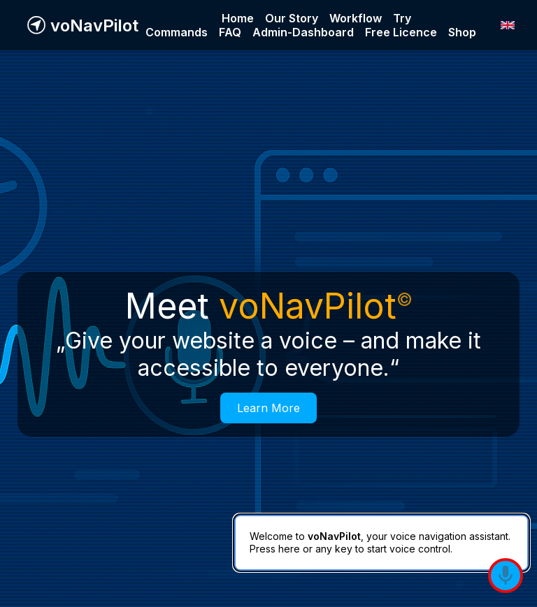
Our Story (291, 18)
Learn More (268, 408)
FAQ (230, 32)
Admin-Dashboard (303, 32)
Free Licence (401, 32)
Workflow (355, 18)
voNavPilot (94, 25)
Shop (462, 32)
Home (238, 18)
